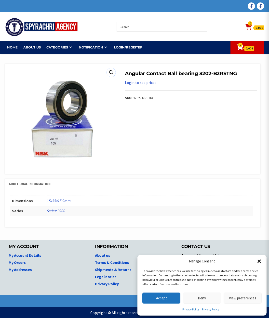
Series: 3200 (56, 210)
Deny (202, 298)
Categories (55, 47)
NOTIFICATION (89, 47)
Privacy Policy (191, 309)
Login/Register (126, 47)
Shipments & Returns (113, 269)
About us (30, 47)
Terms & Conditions (112, 262)
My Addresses (20, 269)
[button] (259, 261)
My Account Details (25, 255)
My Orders (17, 262)
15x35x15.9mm (58, 200)
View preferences (242, 298)
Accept (161, 298)
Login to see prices (140, 82)
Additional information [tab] (30, 184)
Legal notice (105, 276)
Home (10, 47)
